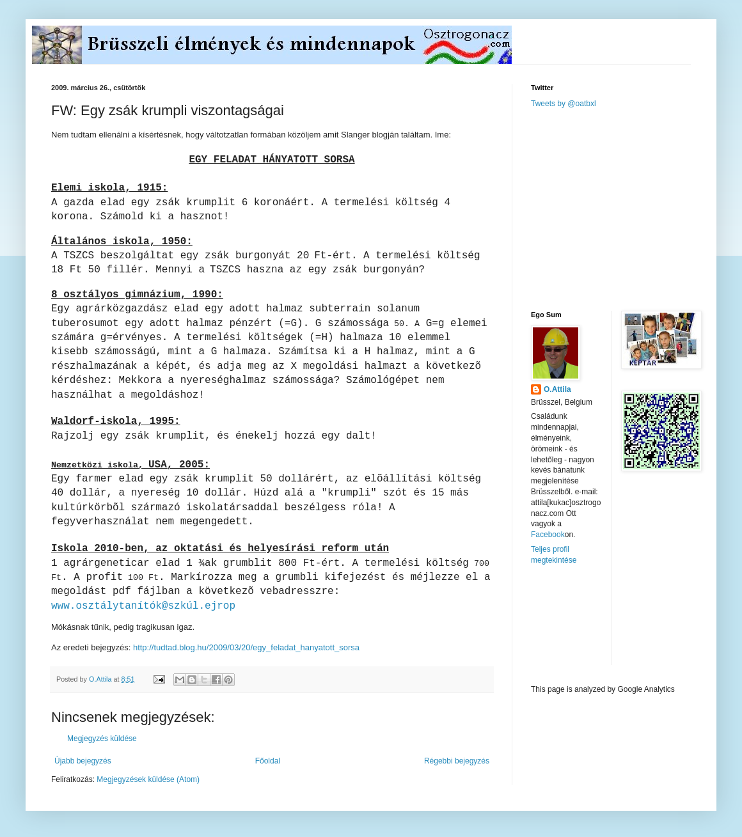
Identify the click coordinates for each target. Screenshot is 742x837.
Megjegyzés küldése (102, 738)
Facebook (548, 534)
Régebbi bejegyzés (456, 760)
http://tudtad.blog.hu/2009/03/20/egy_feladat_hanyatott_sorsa (246, 647)
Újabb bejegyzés (82, 760)
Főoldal (267, 760)
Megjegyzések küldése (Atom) (148, 779)
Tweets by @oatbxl (563, 103)
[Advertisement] (627, 208)
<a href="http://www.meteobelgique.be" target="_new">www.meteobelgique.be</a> (585, 625)
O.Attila (557, 389)
